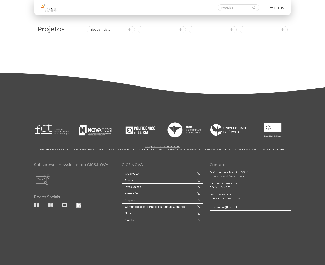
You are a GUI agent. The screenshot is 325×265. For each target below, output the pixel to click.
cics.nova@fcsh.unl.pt (226, 207)
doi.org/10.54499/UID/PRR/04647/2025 (162, 146)
